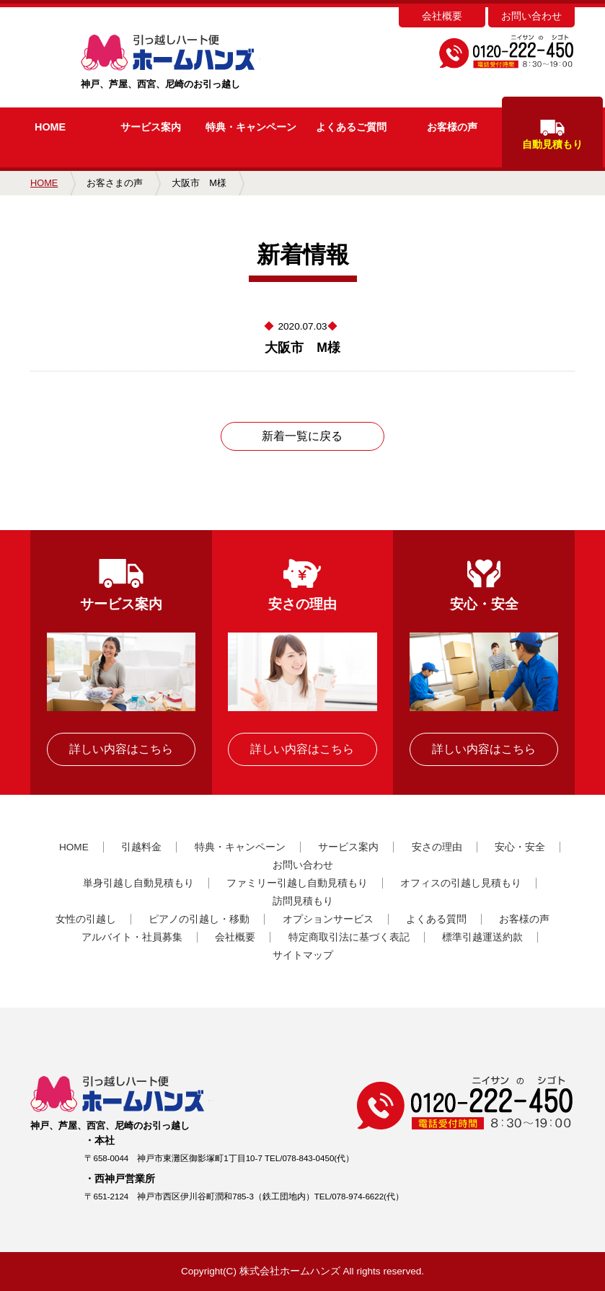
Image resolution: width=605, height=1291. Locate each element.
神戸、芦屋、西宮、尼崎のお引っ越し (198, 62)
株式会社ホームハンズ (289, 1271)
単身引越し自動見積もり (138, 883)
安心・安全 (520, 847)
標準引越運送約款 (482, 937)
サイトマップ (303, 955)
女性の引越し (86, 919)
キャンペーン (251, 127)
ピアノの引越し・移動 (199, 919)
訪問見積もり (303, 901)
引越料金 (141, 847)
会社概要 (442, 16)
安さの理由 (437, 847)
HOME (50, 127)
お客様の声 (452, 127)
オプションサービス (328, 919)
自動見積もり (552, 135)
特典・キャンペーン (240, 847)
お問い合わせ (531, 16)
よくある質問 (436, 919)
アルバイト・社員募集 (131, 937)
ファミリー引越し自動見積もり (297, 883)
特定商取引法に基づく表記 (349, 937)
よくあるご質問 (351, 127)
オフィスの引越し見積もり (460, 883)
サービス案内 (150, 127)
